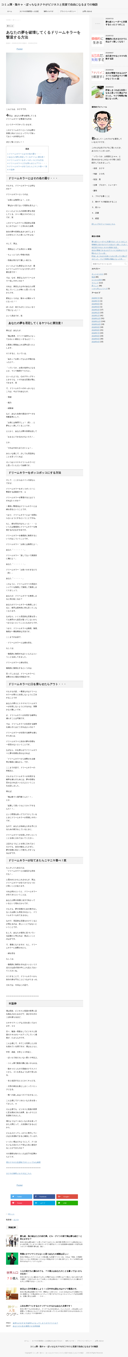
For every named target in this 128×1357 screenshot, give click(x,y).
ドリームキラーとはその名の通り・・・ (24, 154)
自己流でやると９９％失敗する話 (105, 247)
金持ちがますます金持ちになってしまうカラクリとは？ (35, 1323)
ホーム (9, 11)
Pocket (20, 49)
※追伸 (10, 170)
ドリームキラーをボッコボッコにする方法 (25, 160)
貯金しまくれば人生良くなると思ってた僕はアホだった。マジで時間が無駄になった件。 (116, 94)
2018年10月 (96, 324)
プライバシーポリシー (68, 11)
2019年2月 (96, 313)
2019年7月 (96, 301)
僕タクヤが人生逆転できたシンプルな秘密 (23, 1162)
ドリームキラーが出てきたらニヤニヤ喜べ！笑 (27, 166)
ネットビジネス (98, 274)
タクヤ (16, 1220)
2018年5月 (96, 339)
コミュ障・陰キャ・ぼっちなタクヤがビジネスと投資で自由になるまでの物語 (50, 4)
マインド (95, 283)
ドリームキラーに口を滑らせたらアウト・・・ (27, 163)
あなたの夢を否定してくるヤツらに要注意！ (26, 157)
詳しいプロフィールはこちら (103, 224)
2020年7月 (96, 298)
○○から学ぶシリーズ (99, 289)
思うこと (11, 1214)
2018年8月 (96, 330)
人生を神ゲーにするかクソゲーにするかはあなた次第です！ (46, 1306)
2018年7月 (96, 333)
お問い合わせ (87, 11)
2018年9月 (96, 327)
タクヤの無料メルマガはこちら (19, 1173)
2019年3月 (96, 310)
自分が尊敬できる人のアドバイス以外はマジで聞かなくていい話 (116, 76)
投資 (93, 277)
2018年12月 (96, 318)
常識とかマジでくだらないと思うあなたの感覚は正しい (45, 1254)
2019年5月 (96, 307)
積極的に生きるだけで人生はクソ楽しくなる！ (116, 40)
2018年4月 (96, 342)
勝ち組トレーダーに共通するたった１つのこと (116, 23)
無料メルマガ (48, 11)
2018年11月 (96, 321)
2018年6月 (96, 336)
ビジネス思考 (97, 280)
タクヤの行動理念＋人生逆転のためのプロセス (29, 12)
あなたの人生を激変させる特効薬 (26, 1326)
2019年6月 (96, 304)
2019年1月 (96, 315)
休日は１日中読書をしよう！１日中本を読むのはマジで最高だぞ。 (50, 1289)
